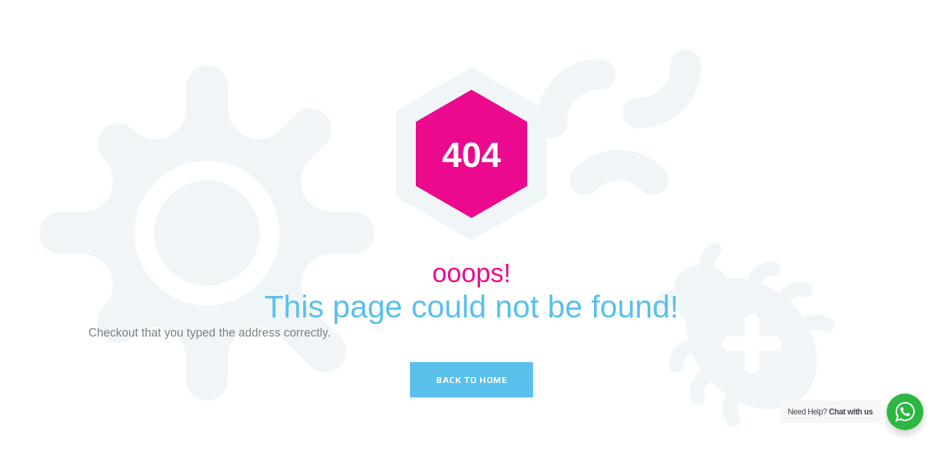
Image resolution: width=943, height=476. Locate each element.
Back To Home (471, 380)
